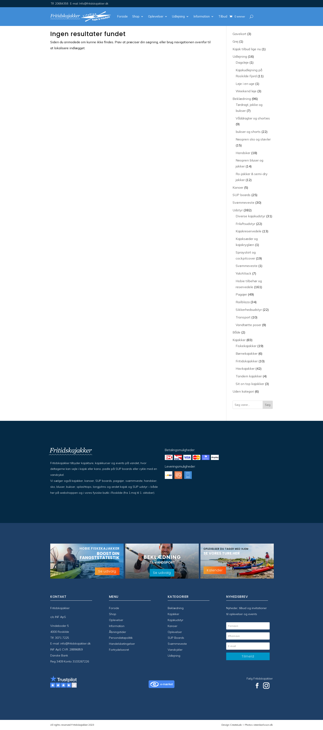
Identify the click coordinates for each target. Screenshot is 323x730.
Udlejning (178, 16)
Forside (122, 16)
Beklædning (176, 608)
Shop (135, 16)
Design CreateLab (231, 724)
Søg (267, 405)
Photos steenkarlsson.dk (258, 724)
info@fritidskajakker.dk (75, 643)
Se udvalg (107, 571)
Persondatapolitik (121, 638)
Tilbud (222, 16)
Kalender (215, 570)
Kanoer (172, 626)
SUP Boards (176, 638)
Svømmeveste (177, 644)
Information (201, 16)
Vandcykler (175, 650)
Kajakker (173, 614)
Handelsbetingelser (122, 644)
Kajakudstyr (175, 620)
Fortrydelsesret (119, 650)
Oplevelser (155, 16)
